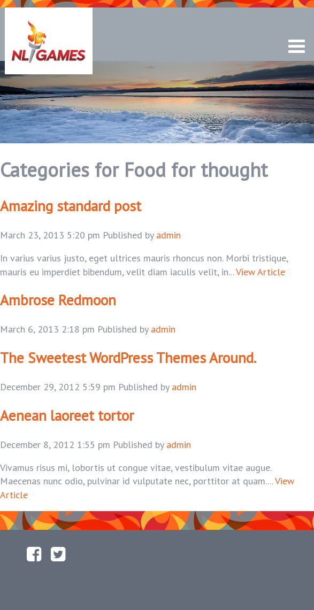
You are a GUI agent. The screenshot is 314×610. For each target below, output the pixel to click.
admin (168, 235)
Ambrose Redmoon (58, 300)
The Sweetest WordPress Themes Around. (128, 358)
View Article (260, 272)
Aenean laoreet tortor (67, 415)
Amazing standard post (70, 206)
